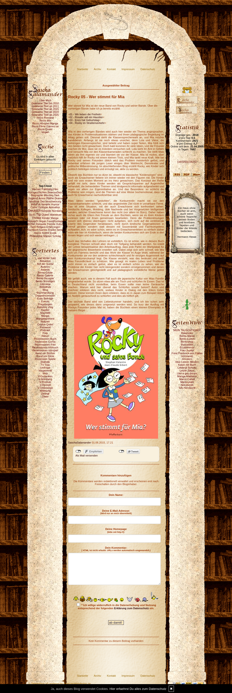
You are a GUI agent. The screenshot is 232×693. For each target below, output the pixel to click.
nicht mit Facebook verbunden (78, 451)
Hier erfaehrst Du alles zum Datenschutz (138, 689)
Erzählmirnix (187, 347)
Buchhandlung (45, 292)
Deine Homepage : (116, 530)
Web (45, 373)
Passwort (45, 327)
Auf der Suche (45, 263)
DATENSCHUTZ (187, 161)
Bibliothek (45, 287)
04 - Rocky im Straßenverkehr (87, 123)
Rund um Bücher (45, 353)
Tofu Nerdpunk (187, 387)
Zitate (45, 396)
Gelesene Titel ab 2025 (45, 114)
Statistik (45, 361)
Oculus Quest (45, 324)
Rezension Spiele (45, 359)
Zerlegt (45, 393)
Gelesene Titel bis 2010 (45, 103)
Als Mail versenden (87, 455)
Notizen (45, 321)
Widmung (45, 390)
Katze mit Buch (187, 364)
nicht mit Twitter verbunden (121, 451)
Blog (45, 289)
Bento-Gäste (45, 272)
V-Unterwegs (45, 387)
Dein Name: (116, 494)
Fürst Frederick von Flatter (187, 353)
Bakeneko (187, 333)
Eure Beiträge (45, 298)
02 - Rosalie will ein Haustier (86, 117)
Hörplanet (187, 356)
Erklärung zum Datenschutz (131, 608)
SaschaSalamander (79, 442)
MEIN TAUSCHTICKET (187, 330)
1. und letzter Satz (45, 258)
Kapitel (45, 310)
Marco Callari (187, 379)
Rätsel (45, 335)
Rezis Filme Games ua (45, 126)
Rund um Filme (45, 356)
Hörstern (187, 359)
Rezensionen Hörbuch (45, 347)
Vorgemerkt (45, 370)
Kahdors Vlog (45, 307)
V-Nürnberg (45, 379)
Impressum (128, 69)
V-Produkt (45, 382)
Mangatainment (45, 318)
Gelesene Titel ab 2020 (45, 111)
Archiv (97, 69)
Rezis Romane (45, 117)
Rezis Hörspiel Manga (45, 123)
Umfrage (45, 367)
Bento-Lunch (186, 338)
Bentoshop (187, 341)
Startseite (82, 69)
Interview (45, 284)
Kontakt (111, 69)
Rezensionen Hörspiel (45, 350)
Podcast (45, 330)
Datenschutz (147, 69)
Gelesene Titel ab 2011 (45, 106)
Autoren (45, 266)
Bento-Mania (186, 335)
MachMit (45, 312)
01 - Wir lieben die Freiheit (85, 114)
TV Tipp (45, 364)
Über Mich (45, 100)
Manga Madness (187, 376)
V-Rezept (45, 384)
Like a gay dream (187, 373)
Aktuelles (45, 261)
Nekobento (187, 384)
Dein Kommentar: (115, 549)
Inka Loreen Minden (187, 361)
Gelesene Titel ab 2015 (45, 109)
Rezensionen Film (45, 344)
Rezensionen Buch (45, 338)
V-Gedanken (45, 376)
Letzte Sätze (187, 370)
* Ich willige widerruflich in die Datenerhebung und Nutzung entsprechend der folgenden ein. (116, 606)
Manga (45, 315)
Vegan (45, 132)
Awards (45, 269)
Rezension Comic (45, 341)
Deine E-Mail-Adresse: (116, 512)
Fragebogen (45, 304)
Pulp (45, 333)
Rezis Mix (45, 120)
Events (45, 301)
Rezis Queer (45, 129)
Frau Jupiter (187, 350)
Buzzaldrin (187, 344)
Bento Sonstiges (45, 281)
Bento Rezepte (45, 278)
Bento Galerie (45, 275)
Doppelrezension (45, 295)
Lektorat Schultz (187, 367)
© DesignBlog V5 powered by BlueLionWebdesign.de (60, 683)
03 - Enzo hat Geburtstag (84, 120)
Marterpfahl (187, 382)
